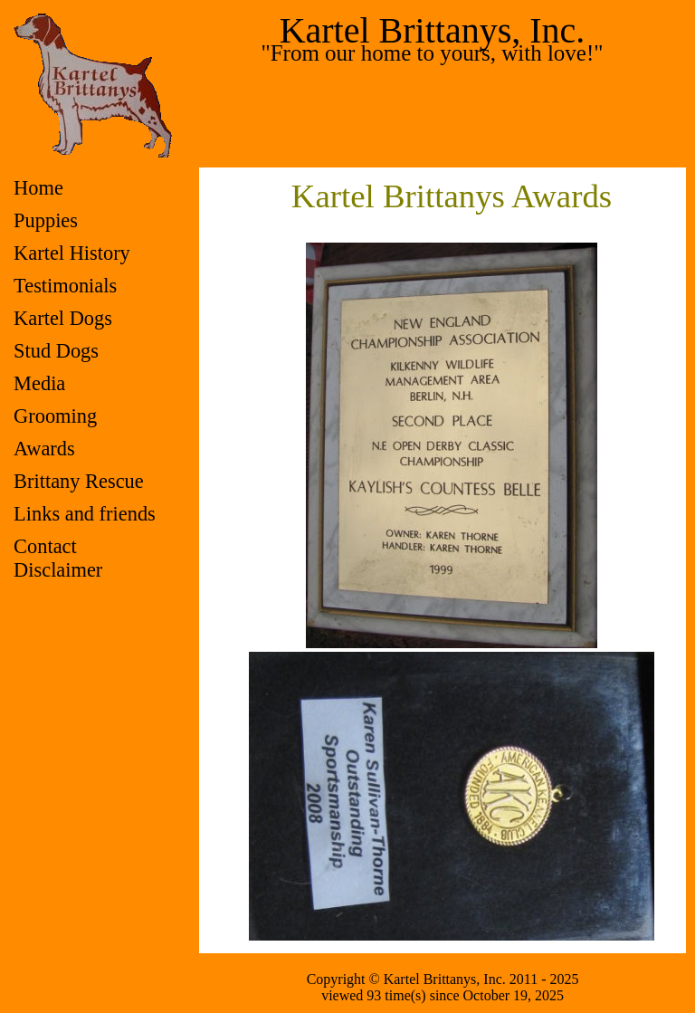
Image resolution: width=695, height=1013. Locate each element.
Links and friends (85, 513)
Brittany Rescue (79, 481)
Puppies (46, 220)
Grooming (55, 416)
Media (39, 383)
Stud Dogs (56, 350)
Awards (44, 448)
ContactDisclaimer (58, 558)
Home (38, 188)
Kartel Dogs (63, 318)
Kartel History (72, 253)
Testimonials (65, 285)
